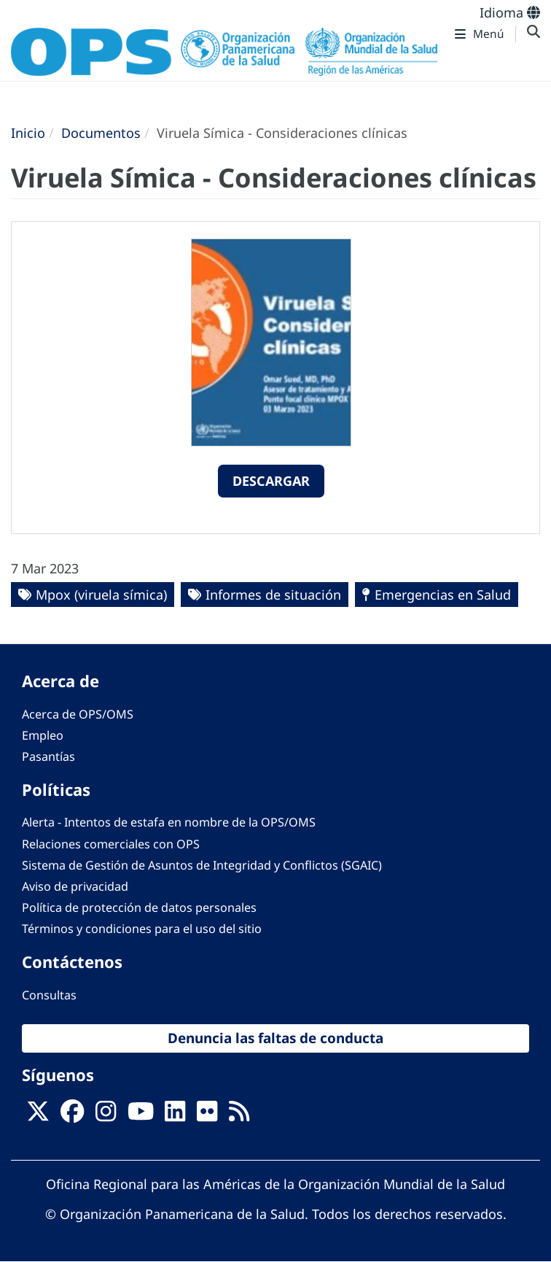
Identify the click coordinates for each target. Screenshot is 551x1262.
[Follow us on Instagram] (105, 1116)
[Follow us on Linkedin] (175, 1116)
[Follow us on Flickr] (207, 1116)
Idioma (510, 12)
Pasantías (48, 756)
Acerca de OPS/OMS (77, 714)
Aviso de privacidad (75, 886)
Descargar (271, 480)
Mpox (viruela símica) (101, 594)
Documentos (101, 133)
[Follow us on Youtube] (141, 1116)
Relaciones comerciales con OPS (111, 844)
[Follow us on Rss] (239, 1116)
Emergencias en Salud (443, 594)
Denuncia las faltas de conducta (275, 1038)
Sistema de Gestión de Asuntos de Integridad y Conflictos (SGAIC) (202, 865)
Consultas (49, 995)
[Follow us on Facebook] (72, 1116)
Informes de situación (273, 594)
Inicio (28, 133)
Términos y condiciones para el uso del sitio (142, 929)
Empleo (42, 735)
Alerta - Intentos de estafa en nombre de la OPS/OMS (169, 822)
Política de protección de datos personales (139, 907)
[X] (38, 1116)
